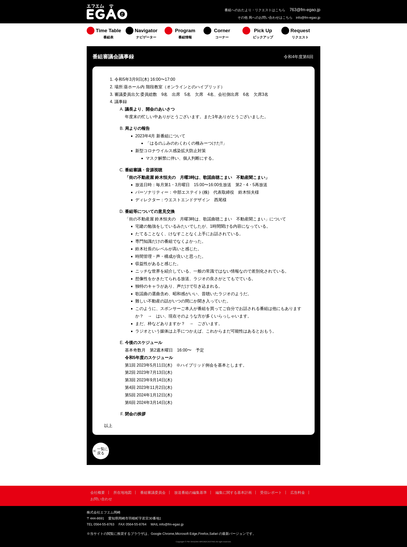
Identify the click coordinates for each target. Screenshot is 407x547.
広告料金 (297, 492)
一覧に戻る (102, 451)
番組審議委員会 (153, 492)
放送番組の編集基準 (190, 492)
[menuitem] (106, 35)
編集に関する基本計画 (233, 492)
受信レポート (271, 492)
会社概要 (97, 492)
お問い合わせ (101, 499)
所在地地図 (122, 492)
